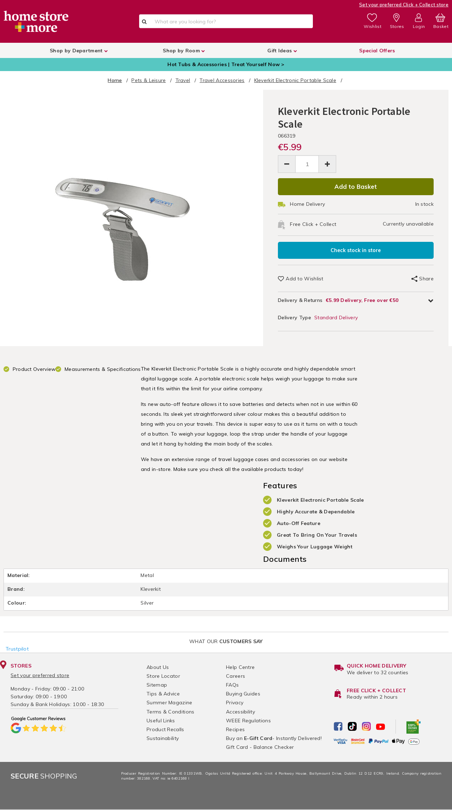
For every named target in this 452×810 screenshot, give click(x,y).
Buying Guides (243, 693)
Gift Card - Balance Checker (260, 747)
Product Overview (34, 369)
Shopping (44, 775)
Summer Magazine (169, 702)
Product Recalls (165, 729)
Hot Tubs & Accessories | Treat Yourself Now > (226, 64)
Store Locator (163, 676)
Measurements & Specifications (103, 369)
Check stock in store (356, 250)
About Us (158, 667)
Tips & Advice (163, 693)
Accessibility (240, 712)
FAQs (232, 685)
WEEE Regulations (248, 720)
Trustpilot (17, 649)
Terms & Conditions (170, 712)
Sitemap (157, 685)
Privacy (234, 702)
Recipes (235, 729)
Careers (235, 676)
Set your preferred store (40, 675)
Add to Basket (355, 186)
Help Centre (240, 667)
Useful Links (161, 720)
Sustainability (163, 738)
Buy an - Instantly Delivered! (274, 738)
